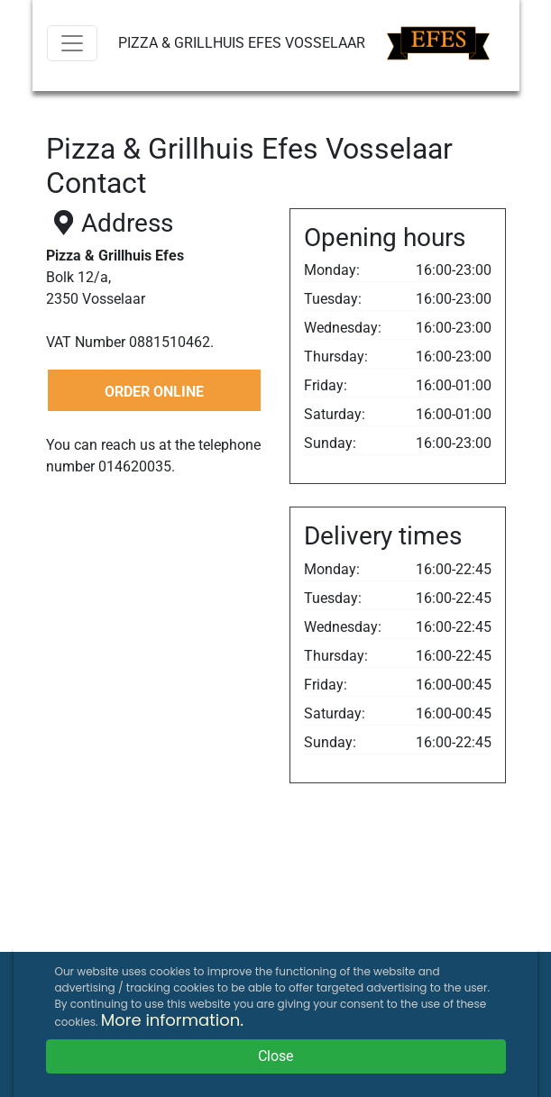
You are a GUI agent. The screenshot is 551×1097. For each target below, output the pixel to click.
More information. (172, 1020)
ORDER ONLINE (154, 391)
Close (275, 1056)
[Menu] (72, 43)
